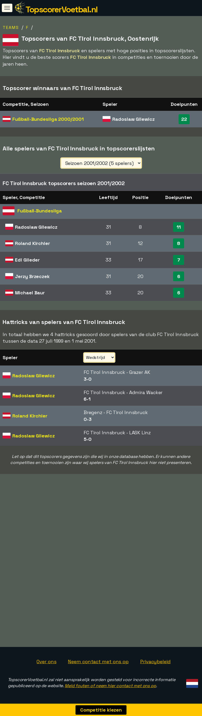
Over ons (46, 661)
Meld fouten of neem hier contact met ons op (110, 685)
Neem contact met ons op (98, 661)
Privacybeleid (155, 661)
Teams (11, 27)
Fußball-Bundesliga (47, 119)
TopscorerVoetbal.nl (62, 9)
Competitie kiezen (101, 710)
